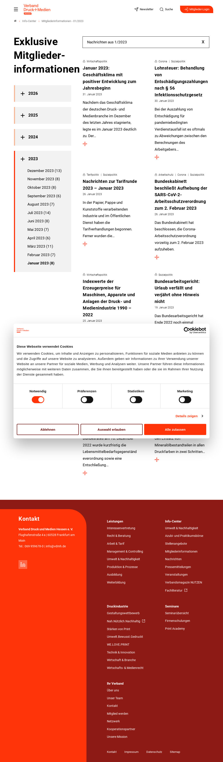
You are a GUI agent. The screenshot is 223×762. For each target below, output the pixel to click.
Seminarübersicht (177, 613)
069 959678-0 (34, 546)
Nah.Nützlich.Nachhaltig (124, 621)
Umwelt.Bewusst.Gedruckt (125, 637)
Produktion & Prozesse (122, 567)
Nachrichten (173, 559)
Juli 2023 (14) (39, 213)
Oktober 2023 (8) (41, 187)
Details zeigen (187, 416)
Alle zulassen (175, 429)
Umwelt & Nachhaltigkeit (123, 559)
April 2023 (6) (38, 238)
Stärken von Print (118, 629)
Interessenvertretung (121, 528)
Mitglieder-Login (196, 9)
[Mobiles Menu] (16, 9)
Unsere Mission (117, 737)
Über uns (113, 690)
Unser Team (115, 698)
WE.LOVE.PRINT (118, 644)
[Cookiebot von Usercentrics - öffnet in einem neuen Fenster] (187, 330)
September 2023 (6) (44, 196)
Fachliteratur (174, 590)
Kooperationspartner (121, 729)
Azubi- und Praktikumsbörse (184, 536)
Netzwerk (113, 721)
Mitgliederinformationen (181, 551)
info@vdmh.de (56, 546)
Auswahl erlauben (111, 429)
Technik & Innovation (121, 652)
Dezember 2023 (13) (44, 170)
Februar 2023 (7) (41, 255)
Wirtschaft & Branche (121, 660)
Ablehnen (47, 429)
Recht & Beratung (119, 536)
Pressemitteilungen (178, 567)
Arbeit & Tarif (115, 544)
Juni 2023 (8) (38, 221)
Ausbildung (114, 575)
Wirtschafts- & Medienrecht (125, 668)
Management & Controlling (125, 551)
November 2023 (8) (43, 179)
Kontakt (112, 706)
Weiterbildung (116, 582)
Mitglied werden (117, 714)
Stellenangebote (176, 544)
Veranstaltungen (176, 575)
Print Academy (175, 629)
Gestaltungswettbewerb (123, 613)
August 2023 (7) (40, 204)
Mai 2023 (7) (38, 229)
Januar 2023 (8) (40, 263)
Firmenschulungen (177, 621)
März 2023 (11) (40, 246)
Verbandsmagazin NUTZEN (183, 582)
